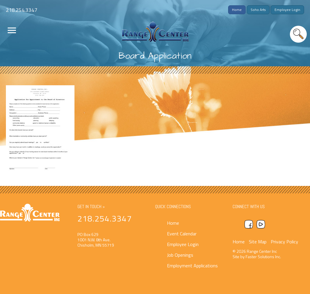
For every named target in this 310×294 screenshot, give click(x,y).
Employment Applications (192, 265)
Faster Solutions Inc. (263, 256)
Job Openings (180, 254)
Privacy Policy (284, 241)
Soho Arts (258, 9)
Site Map (258, 241)
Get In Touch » (91, 206)
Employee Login (287, 9)
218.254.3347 (21, 10)
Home (237, 9)
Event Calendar (182, 233)
